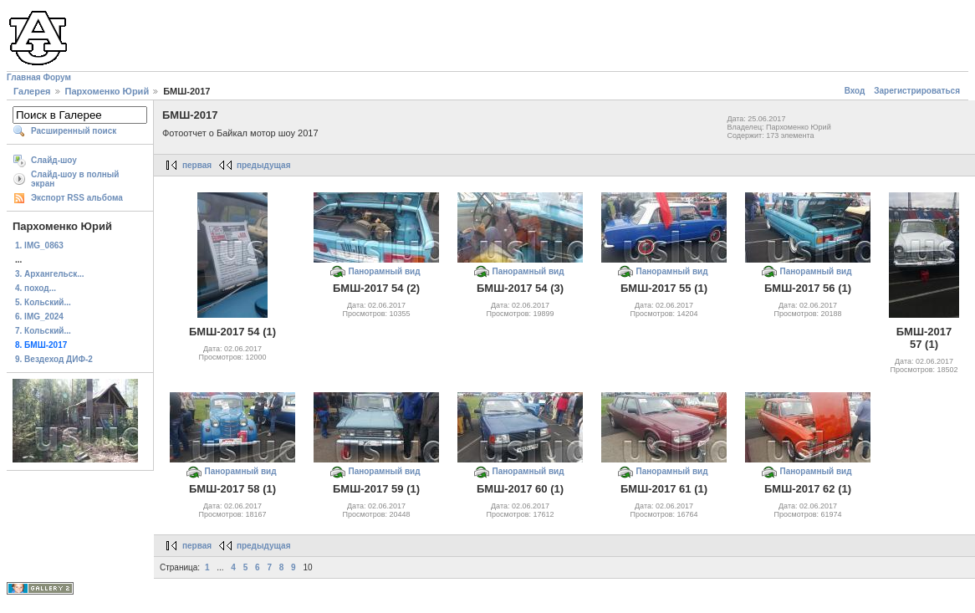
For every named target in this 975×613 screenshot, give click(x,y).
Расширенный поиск (73, 130)
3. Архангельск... (49, 273)
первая (197, 165)
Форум (56, 77)
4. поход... (35, 288)
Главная (24, 77)
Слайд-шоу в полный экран (75, 179)
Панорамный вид (384, 271)
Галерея (31, 91)
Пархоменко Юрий (107, 91)
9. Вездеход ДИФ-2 (54, 359)
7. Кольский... (43, 330)
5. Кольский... (43, 302)
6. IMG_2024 (39, 316)
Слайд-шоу (54, 160)
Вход (855, 90)
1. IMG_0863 (39, 245)
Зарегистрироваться (917, 90)
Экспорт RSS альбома (77, 197)
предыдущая (264, 165)
